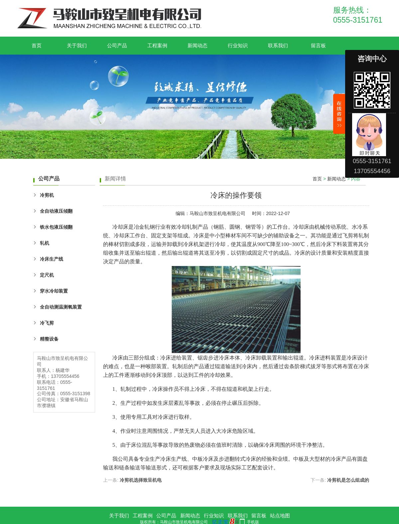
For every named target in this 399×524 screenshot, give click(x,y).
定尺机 (47, 275)
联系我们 (278, 45)
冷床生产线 (51, 259)
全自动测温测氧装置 (61, 307)
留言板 (318, 45)
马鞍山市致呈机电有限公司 (217, 213)
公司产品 (117, 45)
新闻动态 (197, 45)
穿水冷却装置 (54, 291)
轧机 (44, 243)
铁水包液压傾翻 (56, 227)
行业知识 (238, 45)
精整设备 (49, 339)
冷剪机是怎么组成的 (348, 480)
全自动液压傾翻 (56, 211)
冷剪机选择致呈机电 (141, 480)
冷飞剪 (47, 323)
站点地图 (280, 515)
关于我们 (77, 45)
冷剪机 (47, 195)
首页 (37, 45)
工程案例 (157, 45)
